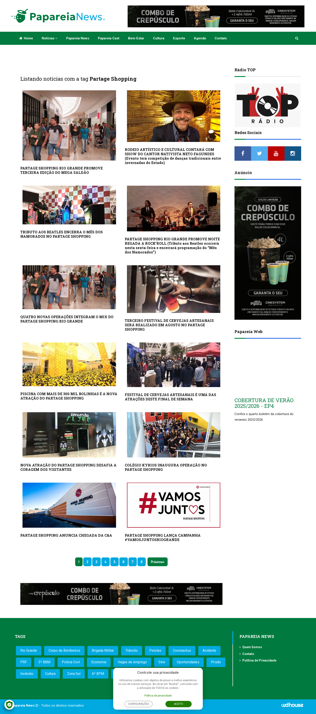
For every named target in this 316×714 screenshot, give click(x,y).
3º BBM (44, 662)
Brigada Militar (103, 650)
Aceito (178, 703)
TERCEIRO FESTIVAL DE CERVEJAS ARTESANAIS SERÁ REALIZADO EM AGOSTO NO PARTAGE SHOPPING (169, 325)
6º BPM (98, 674)
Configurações (138, 703)
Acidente (209, 650)
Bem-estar (136, 38)
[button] (297, 38)
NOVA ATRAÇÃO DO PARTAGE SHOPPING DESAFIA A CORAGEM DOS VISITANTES (68, 467)
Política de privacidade (158, 695)
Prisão (216, 662)
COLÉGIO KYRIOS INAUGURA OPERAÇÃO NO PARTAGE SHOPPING (166, 467)
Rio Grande (28, 650)
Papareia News (77, 38)
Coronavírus (182, 650)
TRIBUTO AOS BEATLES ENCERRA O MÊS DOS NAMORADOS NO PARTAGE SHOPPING (61, 234)
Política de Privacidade (259, 660)
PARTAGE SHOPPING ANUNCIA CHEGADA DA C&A (66, 535)
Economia (98, 662)
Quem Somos (252, 647)
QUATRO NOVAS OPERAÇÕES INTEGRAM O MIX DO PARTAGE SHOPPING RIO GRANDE (66, 318)
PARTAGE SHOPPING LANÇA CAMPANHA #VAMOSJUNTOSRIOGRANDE (163, 537)
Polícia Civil (71, 662)
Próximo (157, 562)
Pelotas (155, 650)
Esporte (179, 38)
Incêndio (26, 674)
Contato (221, 38)
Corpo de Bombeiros (64, 650)
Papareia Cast (108, 38)
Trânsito (131, 650)
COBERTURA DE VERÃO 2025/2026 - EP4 (263, 403)
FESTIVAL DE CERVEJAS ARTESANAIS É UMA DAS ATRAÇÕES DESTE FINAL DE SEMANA (170, 396)
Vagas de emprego (132, 662)
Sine (161, 662)
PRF (23, 662)
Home (26, 38)
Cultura (158, 38)
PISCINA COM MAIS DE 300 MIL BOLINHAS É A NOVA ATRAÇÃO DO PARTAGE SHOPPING (68, 395)
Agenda (200, 38)
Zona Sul (73, 674)
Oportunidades (188, 662)
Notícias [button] (49, 38)
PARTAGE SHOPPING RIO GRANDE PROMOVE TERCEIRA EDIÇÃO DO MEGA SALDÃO (61, 170)
